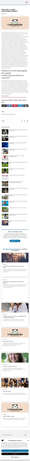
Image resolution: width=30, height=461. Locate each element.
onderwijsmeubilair (20, 33)
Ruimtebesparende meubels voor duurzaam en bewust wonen (18, 151)
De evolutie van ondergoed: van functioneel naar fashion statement (18, 216)
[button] (28, 440)
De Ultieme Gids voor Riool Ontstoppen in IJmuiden (17, 171)
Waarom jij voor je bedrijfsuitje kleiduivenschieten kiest (18, 164)
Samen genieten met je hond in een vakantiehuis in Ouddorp (18, 197)
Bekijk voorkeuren (15, 457)
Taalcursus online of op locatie (10, 367)
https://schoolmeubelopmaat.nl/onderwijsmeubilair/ (14, 98)
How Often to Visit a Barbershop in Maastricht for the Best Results (18, 138)
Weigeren (15, 453)
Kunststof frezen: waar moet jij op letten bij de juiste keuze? (17, 145)
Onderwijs (4, 15)
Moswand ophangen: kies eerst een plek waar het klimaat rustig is (18, 132)
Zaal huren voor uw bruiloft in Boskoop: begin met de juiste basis (18, 190)
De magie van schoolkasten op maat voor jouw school (18, 222)
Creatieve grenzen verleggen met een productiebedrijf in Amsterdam (16, 184)
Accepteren (15, 450)
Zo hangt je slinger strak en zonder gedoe (16, 176)
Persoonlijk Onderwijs (8, 342)
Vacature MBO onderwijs (8, 417)
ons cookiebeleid (24, 447)
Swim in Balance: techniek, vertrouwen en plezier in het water (18, 203)
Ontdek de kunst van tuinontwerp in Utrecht (17, 209)
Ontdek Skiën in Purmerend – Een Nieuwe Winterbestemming (17, 157)
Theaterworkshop (7, 392)
